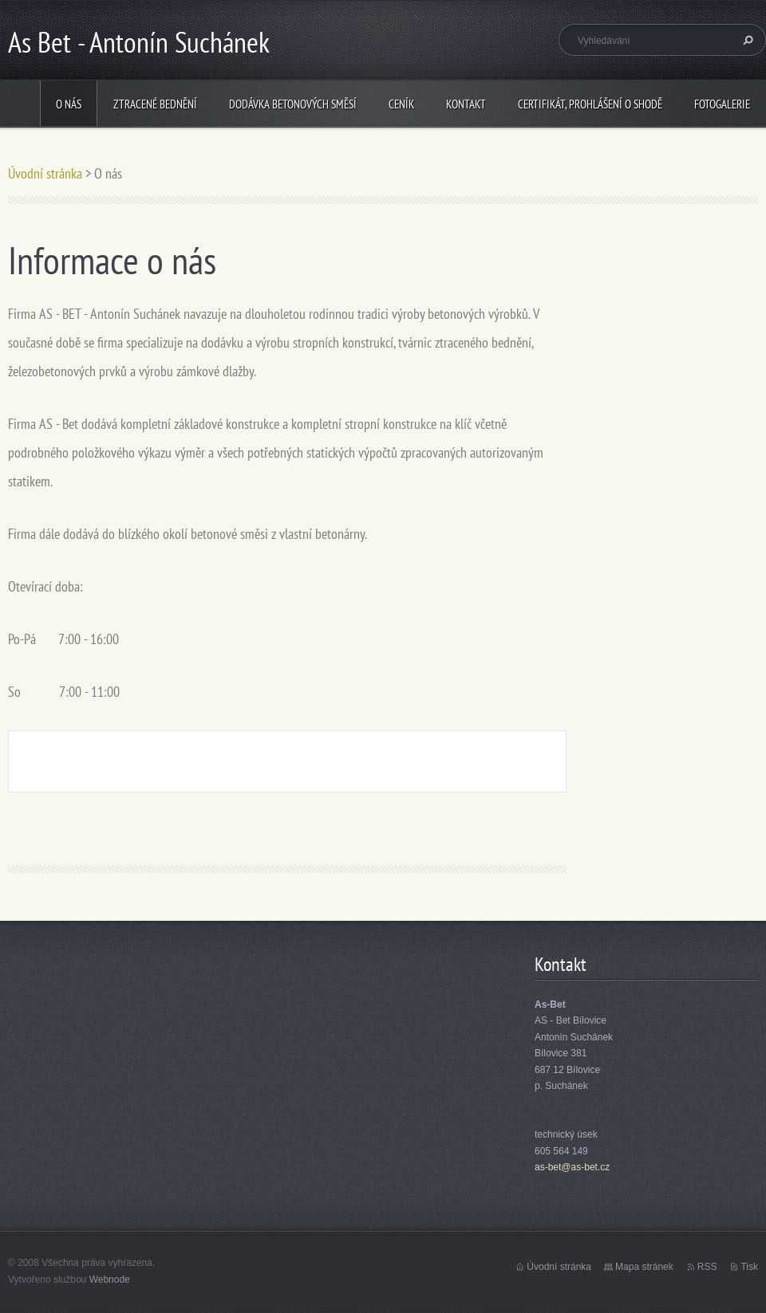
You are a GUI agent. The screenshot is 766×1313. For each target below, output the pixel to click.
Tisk (749, 1266)
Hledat (746, 40)
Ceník (401, 104)
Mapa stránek (644, 1266)
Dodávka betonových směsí (293, 104)
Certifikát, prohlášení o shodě (590, 104)
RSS (707, 1266)
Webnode (109, 1279)
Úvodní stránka (45, 173)
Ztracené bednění (155, 104)
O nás (68, 104)
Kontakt (466, 104)
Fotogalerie (722, 104)
